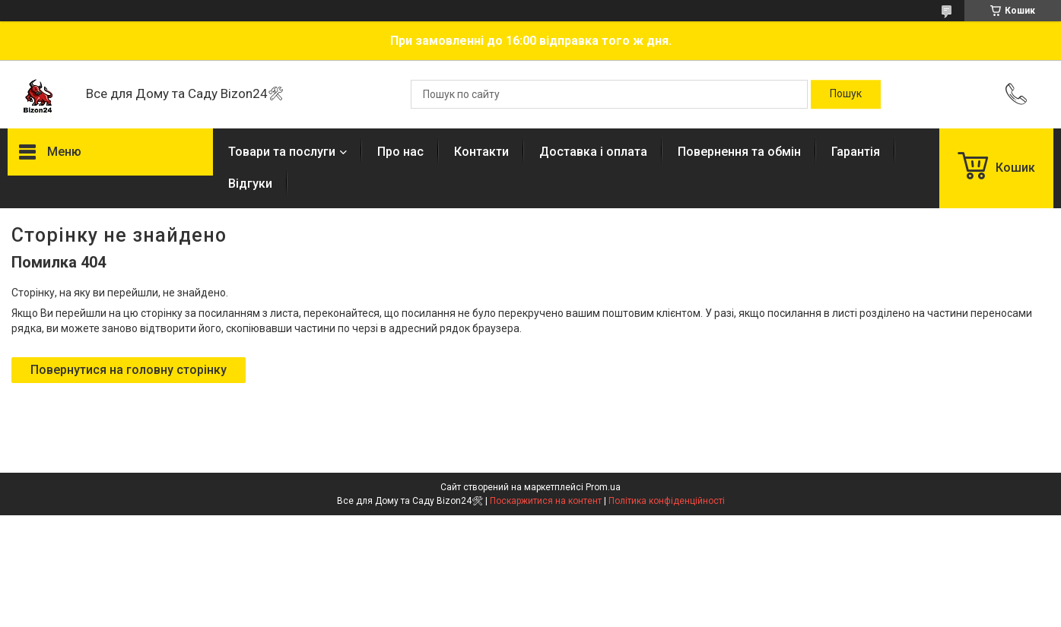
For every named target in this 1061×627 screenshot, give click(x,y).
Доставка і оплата (593, 151)
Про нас (400, 151)
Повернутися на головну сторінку (128, 370)
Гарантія (855, 151)
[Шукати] (846, 94)
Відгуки (250, 183)
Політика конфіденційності (666, 501)
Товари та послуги (281, 151)
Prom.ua (603, 487)
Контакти (481, 151)
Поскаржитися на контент (546, 501)
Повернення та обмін (739, 151)
